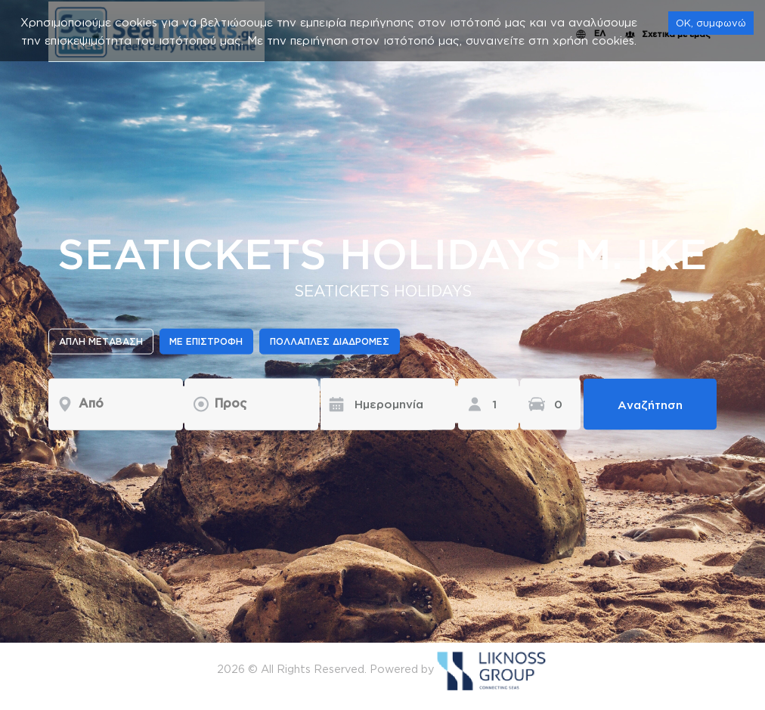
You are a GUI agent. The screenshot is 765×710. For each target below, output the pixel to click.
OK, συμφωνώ (711, 22)
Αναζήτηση (650, 404)
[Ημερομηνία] (376, 403)
